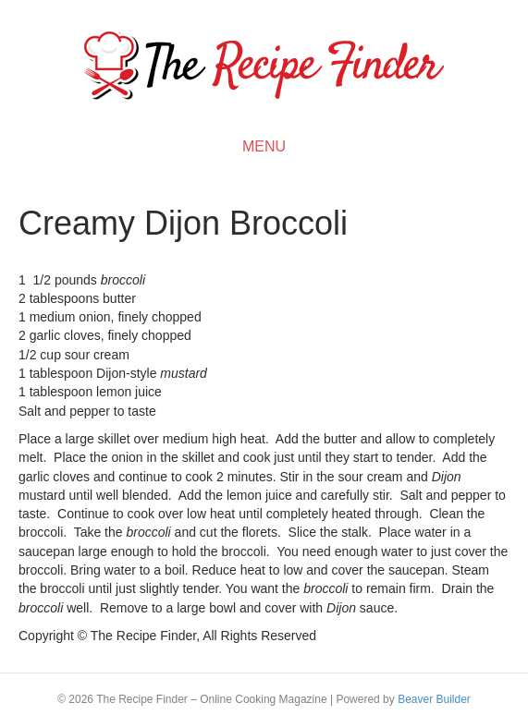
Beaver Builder (434, 699)
